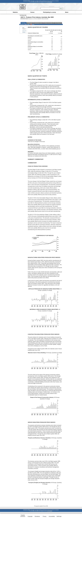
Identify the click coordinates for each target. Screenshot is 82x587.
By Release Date (23, 15)
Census (32, 12)
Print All (32, 24)
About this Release (24, 31)
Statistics (15, 12)
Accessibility (52, 516)
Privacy (44, 516)
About (66, 12)
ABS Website (49, 1)
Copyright (30, 516)
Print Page (27, 24)
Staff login (59, 516)
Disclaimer (37, 516)
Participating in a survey (49, 12)
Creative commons (22, 516)
